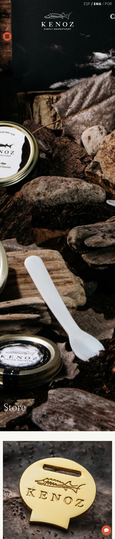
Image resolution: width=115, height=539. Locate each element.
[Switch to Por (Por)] (108, 3)
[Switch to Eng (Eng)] (97, 3)
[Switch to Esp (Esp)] (87, 3)
